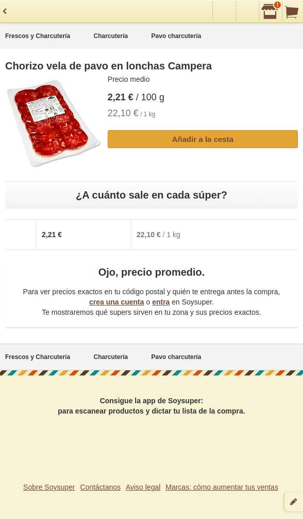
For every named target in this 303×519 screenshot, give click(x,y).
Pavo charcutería (176, 36)
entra (161, 302)
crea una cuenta (116, 302)
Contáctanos (100, 487)
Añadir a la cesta (202, 139)
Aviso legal (143, 487)
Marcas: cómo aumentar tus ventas (221, 487)
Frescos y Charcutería (37, 36)
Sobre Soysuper (49, 487)
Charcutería (110, 36)
